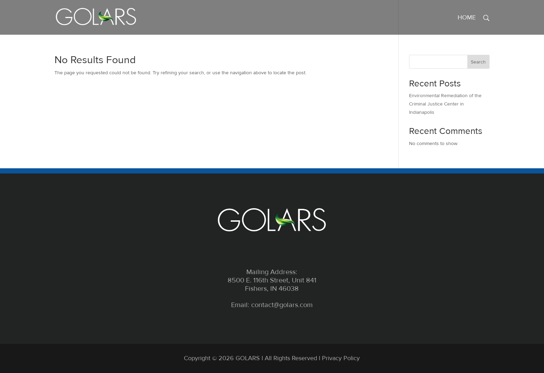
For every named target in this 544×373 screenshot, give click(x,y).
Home (467, 18)
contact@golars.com (282, 305)
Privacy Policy (341, 358)
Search (478, 62)
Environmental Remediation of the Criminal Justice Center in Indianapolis (445, 104)
